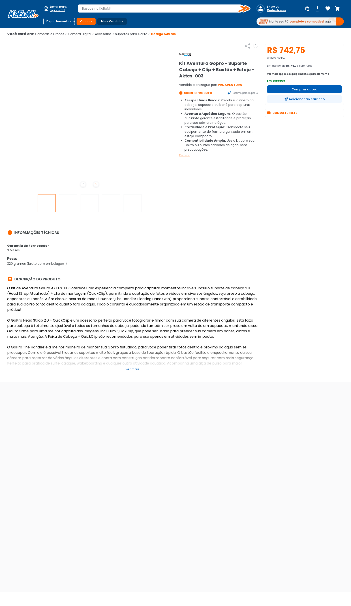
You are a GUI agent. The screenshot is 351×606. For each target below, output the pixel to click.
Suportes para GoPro (132, 34)
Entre (271, 7)
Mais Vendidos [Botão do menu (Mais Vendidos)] (112, 21)
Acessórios (104, 34)
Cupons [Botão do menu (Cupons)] (86, 21)
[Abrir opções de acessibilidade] (317, 9)
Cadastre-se (276, 10)
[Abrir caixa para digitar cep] (57, 8)
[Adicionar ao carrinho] (304, 99)
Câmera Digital (81, 34)
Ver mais (184, 155)
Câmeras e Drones (51, 34)
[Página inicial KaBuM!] (23, 14)
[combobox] (161, 8)
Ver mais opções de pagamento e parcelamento (298, 74)
